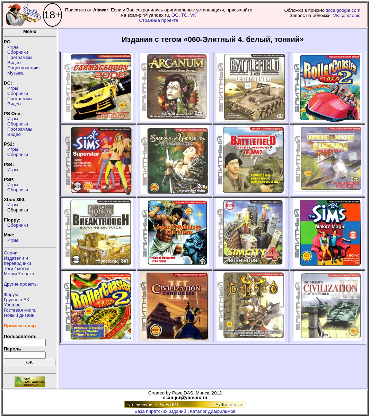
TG (184, 15)
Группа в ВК (16, 299)
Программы (19, 57)
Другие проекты (21, 284)
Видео (14, 62)
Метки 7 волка (19, 273)
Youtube (12, 304)
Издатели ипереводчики (17, 260)
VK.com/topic (346, 15)
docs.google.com (342, 10)
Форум (11, 294)
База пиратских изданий (160, 411)
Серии (10, 252)
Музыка (15, 73)
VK (193, 15)
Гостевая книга (20, 310)
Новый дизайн (19, 315)
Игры (12, 47)
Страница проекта (158, 20)
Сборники (17, 52)
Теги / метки (16, 268)
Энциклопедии (22, 67)
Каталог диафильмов (213, 411)
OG (175, 15)
